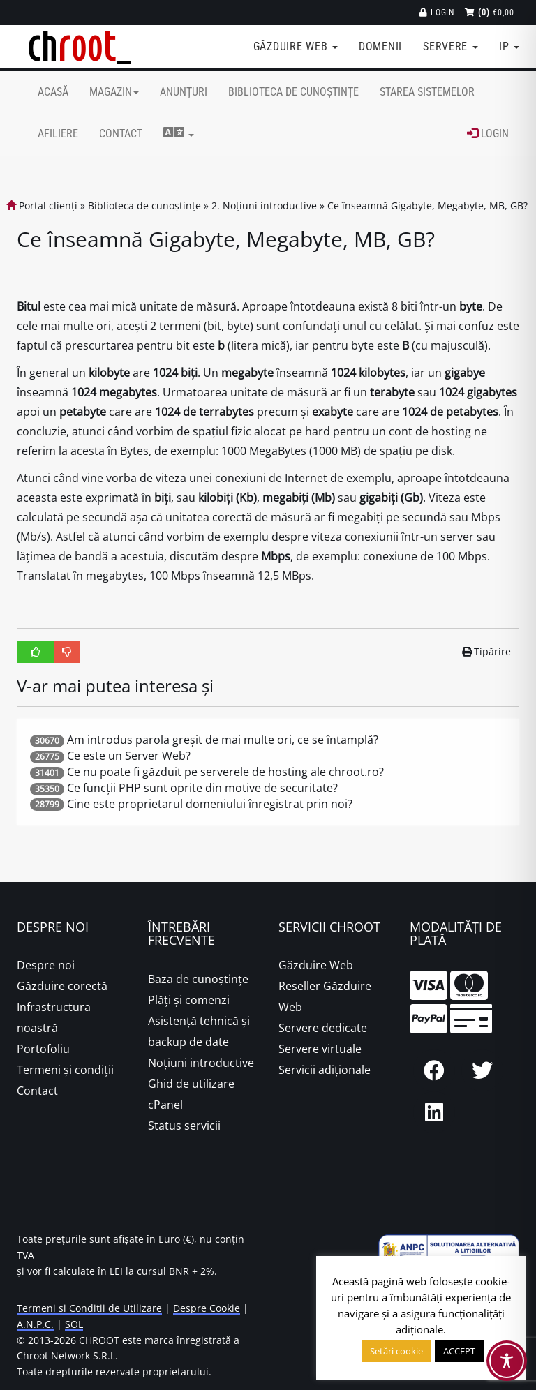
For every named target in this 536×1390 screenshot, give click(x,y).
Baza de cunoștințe (198, 979)
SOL (74, 1324)
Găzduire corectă (62, 986)
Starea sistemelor (427, 91)
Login (437, 12)
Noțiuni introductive (201, 1062)
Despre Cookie (206, 1308)
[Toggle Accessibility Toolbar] (507, 1361)
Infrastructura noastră (54, 1017)
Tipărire (487, 651)
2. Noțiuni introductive (264, 205)
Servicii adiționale (324, 1069)
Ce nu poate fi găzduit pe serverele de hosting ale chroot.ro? (225, 771)
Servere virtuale (320, 1048)
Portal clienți (41, 205)
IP (509, 46)
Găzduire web (295, 46)
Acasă (53, 91)
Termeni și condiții (65, 1069)
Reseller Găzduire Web (324, 996)
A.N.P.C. (35, 1324)
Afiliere (58, 133)
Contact (120, 133)
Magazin (114, 91)
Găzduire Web (315, 965)
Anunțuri (183, 91)
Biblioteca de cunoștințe (293, 91)
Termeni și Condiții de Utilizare (89, 1308)
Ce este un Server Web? (129, 755)
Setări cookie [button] (396, 1351)
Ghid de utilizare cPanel (191, 1094)
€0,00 (489, 12)
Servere (450, 46)
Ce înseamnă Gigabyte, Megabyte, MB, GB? (427, 205)
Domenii (380, 46)
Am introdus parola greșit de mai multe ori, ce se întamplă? (222, 739)
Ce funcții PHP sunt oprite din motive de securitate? (202, 787)
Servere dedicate (322, 1028)
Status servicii (184, 1125)
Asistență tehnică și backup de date (199, 1031)
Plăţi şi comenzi (189, 1000)
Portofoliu (43, 1048)
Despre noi (46, 965)
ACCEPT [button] (459, 1351)
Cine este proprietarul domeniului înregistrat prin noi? (209, 804)
